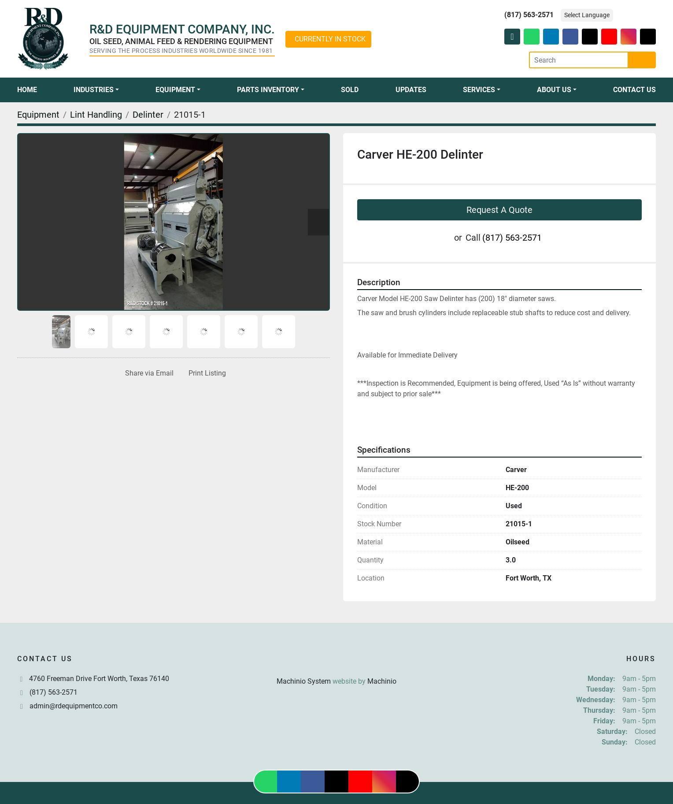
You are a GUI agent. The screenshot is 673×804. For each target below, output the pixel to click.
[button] (96, 90)
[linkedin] (551, 37)
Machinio (381, 681)
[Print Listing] (205, 373)
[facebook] (570, 37)
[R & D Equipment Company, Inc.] (336, 660)
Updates (411, 90)
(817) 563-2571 (529, 15)
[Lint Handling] (96, 114)
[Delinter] (148, 114)
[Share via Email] (147, 373)
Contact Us (634, 90)
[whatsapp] (532, 37)
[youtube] (609, 37)
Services (479, 90)
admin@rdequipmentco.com (74, 706)
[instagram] (628, 37)
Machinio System (304, 681)
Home (27, 90)
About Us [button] (554, 90)
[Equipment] (38, 114)
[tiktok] (648, 37)
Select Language (587, 15)
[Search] (579, 60)
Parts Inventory (268, 90)
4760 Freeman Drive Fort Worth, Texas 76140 (99, 678)
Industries (94, 90)
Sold (350, 90)
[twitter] (590, 37)
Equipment (175, 90)
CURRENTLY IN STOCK (330, 39)
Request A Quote (499, 210)
